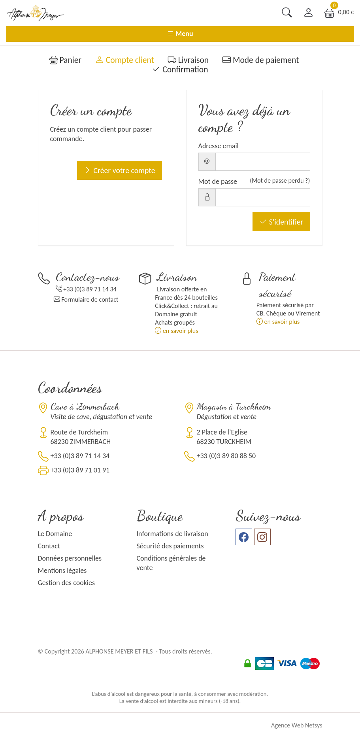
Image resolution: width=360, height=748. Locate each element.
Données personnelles (70, 558)
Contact (49, 546)
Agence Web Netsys (296, 725)
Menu (180, 33)
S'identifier (281, 222)
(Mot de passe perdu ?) (280, 180)
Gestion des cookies (66, 582)
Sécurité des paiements (170, 546)
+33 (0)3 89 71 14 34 (90, 289)
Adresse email (218, 146)
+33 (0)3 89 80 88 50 (226, 455)
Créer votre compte (119, 170)
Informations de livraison (172, 533)
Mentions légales (62, 570)
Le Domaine (55, 533)
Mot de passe (217, 181)
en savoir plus (176, 330)
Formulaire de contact (89, 299)
